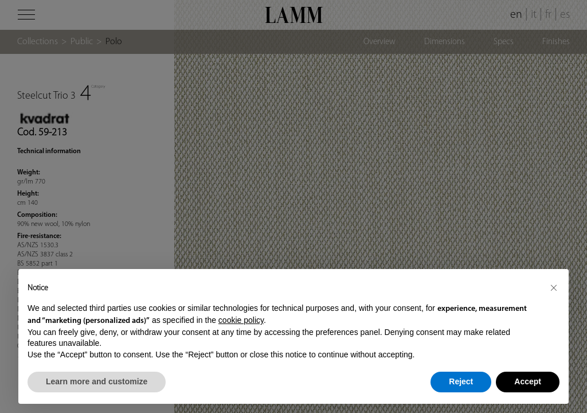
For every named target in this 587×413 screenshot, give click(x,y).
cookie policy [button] (241, 320)
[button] (554, 287)
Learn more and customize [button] (96, 381)
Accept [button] (527, 381)
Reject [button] (461, 381)
